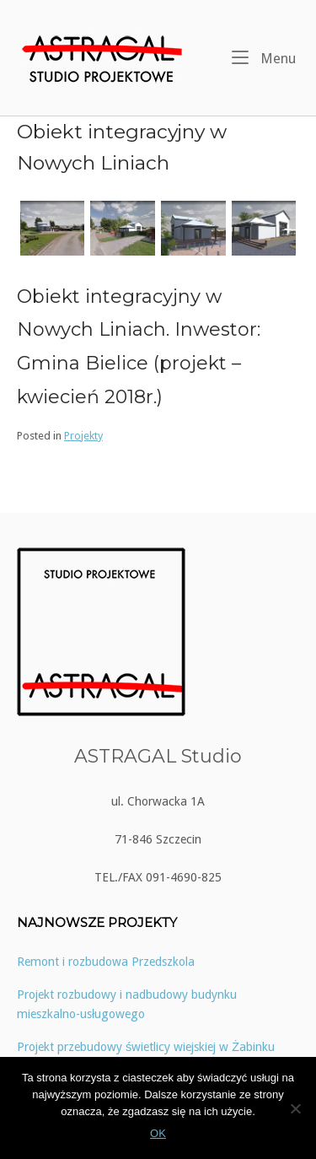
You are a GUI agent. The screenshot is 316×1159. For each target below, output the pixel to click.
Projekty (83, 435)
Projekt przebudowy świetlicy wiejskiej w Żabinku (146, 1047)
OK (158, 1133)
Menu (264, 57)
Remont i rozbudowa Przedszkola (106, 961)
